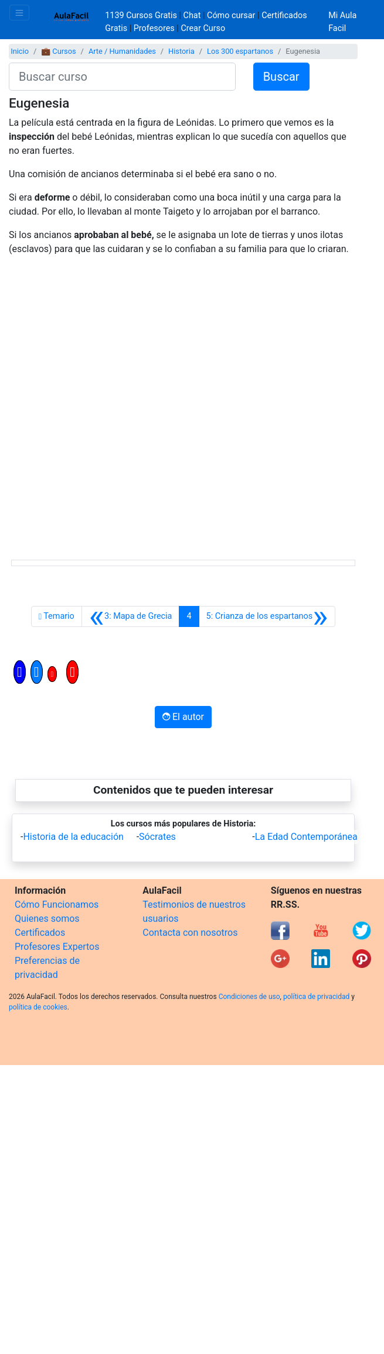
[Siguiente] (267, 616)
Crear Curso (203, 28)
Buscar (281, 77)
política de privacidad (316, 997)
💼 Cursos (58, 51)
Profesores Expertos (57, 946)
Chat (192, 15)
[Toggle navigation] (19, 12)
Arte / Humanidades (122, 51)
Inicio (20, 51)
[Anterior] (130, 616)
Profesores (154, 28)
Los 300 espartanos (240, 51)
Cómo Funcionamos (56, 904)
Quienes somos (47, 918)
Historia (181, 51)
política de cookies (38, 1007)
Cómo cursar (231, 15)
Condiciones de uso (249, 997)
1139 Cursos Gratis (142, 15)
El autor (183, 716)
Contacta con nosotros (189, 932)
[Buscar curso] (122, 77)
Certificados (40, 932)
